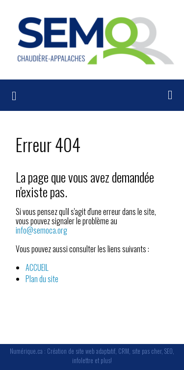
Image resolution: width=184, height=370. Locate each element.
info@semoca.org (41, 230)
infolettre (82, 360)
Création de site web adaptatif (81, 351)
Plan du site (42, 279)
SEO (168, 351)
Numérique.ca (26, 351)
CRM (123, 351)
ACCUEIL (37, 267)
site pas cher (146, 351)
